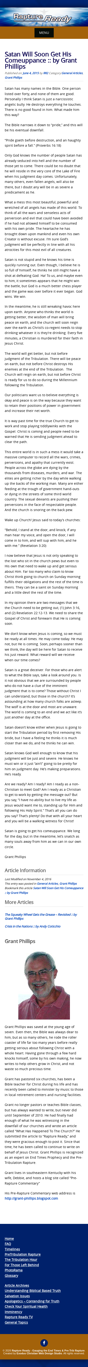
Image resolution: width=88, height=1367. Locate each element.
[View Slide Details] (44, 17)
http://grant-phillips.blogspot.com (31, 1198)
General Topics (16, 1322)
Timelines (12, 1249)
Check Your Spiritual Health (26, 1306)
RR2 (45, 73)
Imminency (13, 1312)
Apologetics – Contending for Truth (32, 1301)
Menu (44, 32)
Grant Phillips (13, 77)
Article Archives (17, 1285)
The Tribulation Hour (21, 1259)
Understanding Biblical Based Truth (33, 1290)
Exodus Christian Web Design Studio (39, 1353)
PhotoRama (14, 1270)
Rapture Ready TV (19, 1317)
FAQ (8, 1244)
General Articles (72, 73)
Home (9, 1238)
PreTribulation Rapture (23, 1254)
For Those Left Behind (22, 1265)
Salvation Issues (17, 1296)
